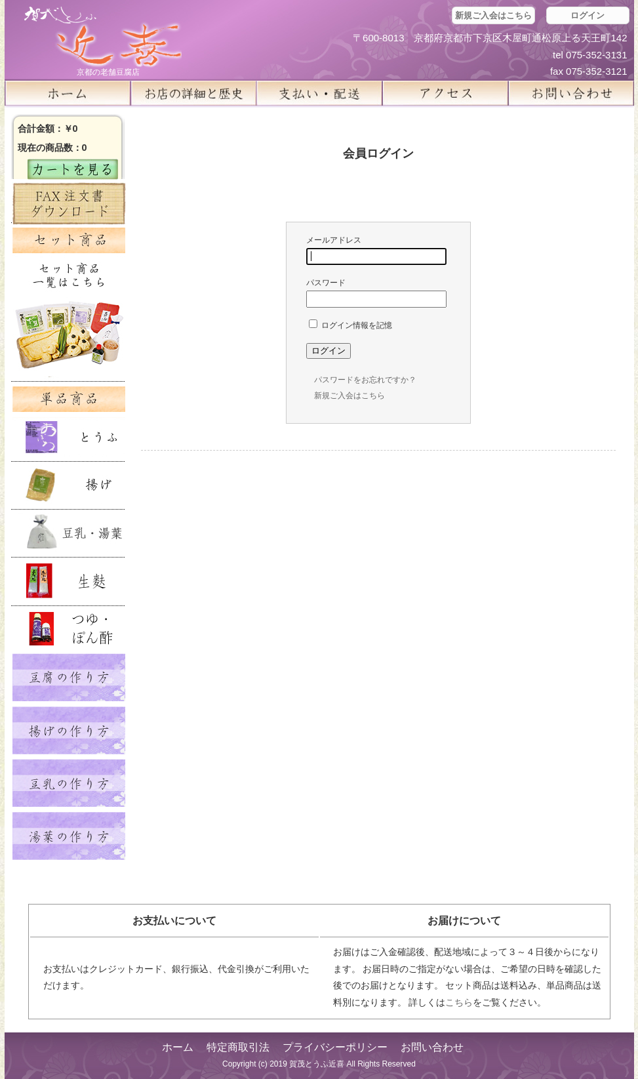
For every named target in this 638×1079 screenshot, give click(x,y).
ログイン (587, 15)
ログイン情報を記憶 (350, 325)
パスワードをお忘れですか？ (365, 379)
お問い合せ (571, 93)
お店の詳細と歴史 (193, 93)
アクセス (445, 93)
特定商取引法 (238, 1047)
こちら (459, 1002)
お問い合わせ (432, 1047)
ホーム (67, 93)
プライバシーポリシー (335, 1047)
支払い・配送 (319, 93)
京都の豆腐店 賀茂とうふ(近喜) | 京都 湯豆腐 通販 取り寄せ (103, 37)
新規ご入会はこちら (493, 15)
